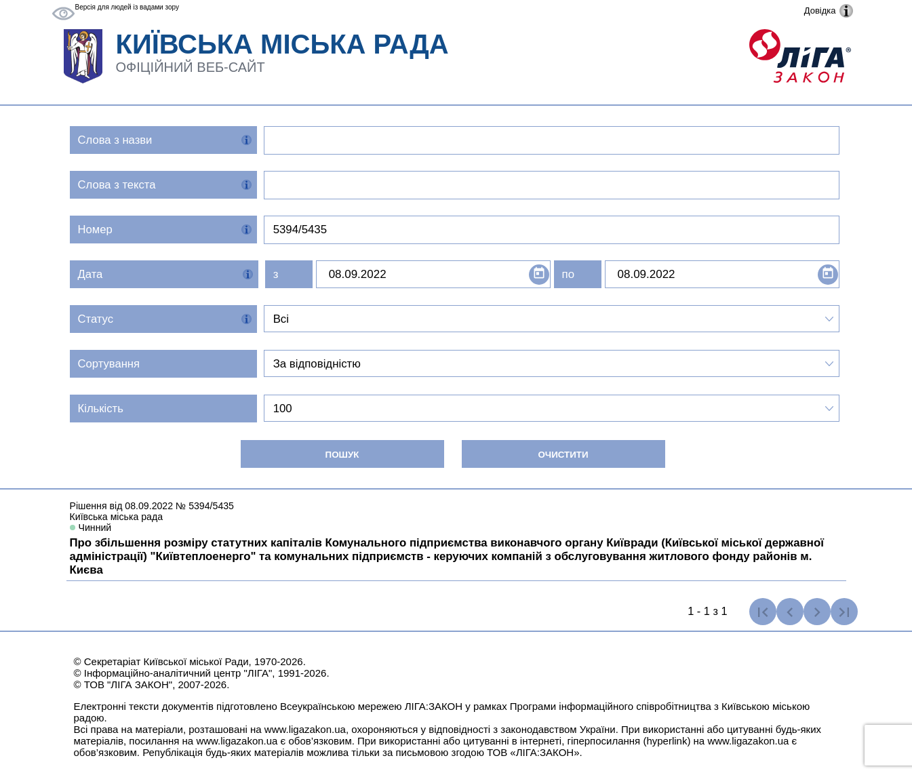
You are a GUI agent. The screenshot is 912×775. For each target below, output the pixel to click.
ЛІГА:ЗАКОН (433, 706)
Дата (90, 274)
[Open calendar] (539, 274)
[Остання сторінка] (844, 611)
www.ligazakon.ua (305, 729)
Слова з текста (117, 184)
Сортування (109, 363)
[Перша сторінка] (762, 611)
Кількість (100, 408)
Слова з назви (115, 140)
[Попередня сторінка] (790, 611)
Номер (95, 229)
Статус (96, 319)
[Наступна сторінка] (817, 611)
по (568, 274)
